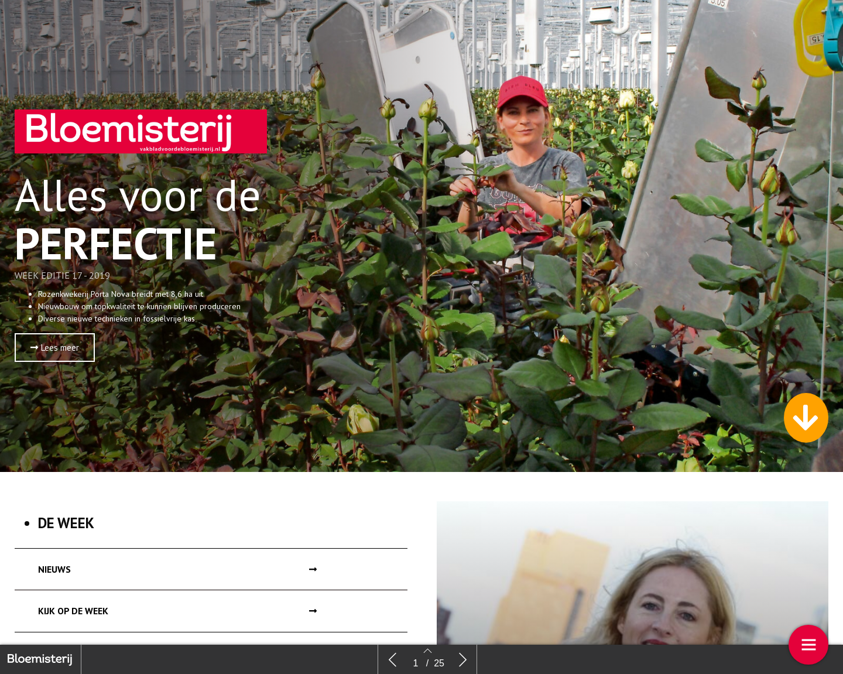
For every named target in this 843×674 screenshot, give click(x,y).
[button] (55, 355)
